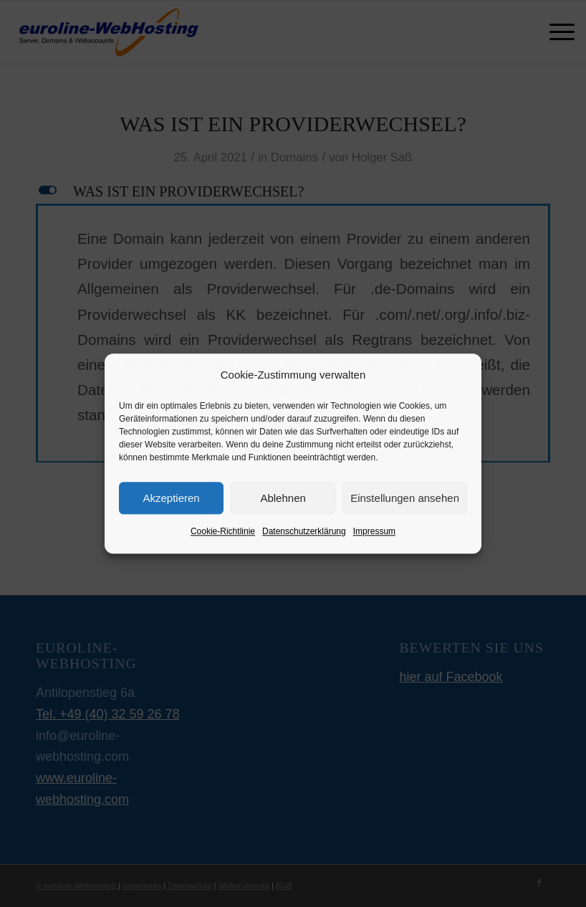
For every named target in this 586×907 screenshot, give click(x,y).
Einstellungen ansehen (404, 498)
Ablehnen (282, 498)
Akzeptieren (171, 498)
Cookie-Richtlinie (223, 532)
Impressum (374, 532)
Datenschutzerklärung (304, 532)
